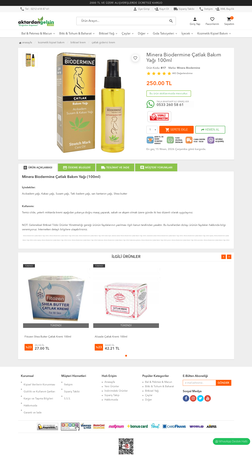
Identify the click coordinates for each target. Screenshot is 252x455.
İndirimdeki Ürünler (116, 391)
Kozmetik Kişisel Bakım (212, 33)
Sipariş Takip (111, 395)
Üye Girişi (141, 9)
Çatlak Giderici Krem (103, 42)
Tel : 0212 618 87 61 (34, 9)
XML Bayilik (224, 9)
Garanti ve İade (33, 399)
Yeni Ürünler (111, 386)
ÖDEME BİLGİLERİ (76, 168)
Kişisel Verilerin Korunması (39, 382)
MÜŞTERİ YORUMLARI (156, 168)
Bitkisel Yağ (106, 33)
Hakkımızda (30, 395)
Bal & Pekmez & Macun (36, 33)
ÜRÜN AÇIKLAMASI (37, 168)
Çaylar (126, 33)
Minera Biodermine (188, 68)
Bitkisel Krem (78, 42)
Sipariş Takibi (184, 9)
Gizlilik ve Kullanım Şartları (39, 386)
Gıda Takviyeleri (163, 33)
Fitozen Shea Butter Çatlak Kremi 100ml (48, 336)
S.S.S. (67, 391)
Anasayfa (25, 42)
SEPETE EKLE (176, 130)
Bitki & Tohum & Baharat (75, 33)
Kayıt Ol (161, 9)
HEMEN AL (210, 130)
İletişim (206, 9)
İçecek (185, 33)
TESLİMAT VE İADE (115, 168)
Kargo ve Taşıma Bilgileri (38, 391)
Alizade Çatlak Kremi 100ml (111, 336)
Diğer (141, 33)
